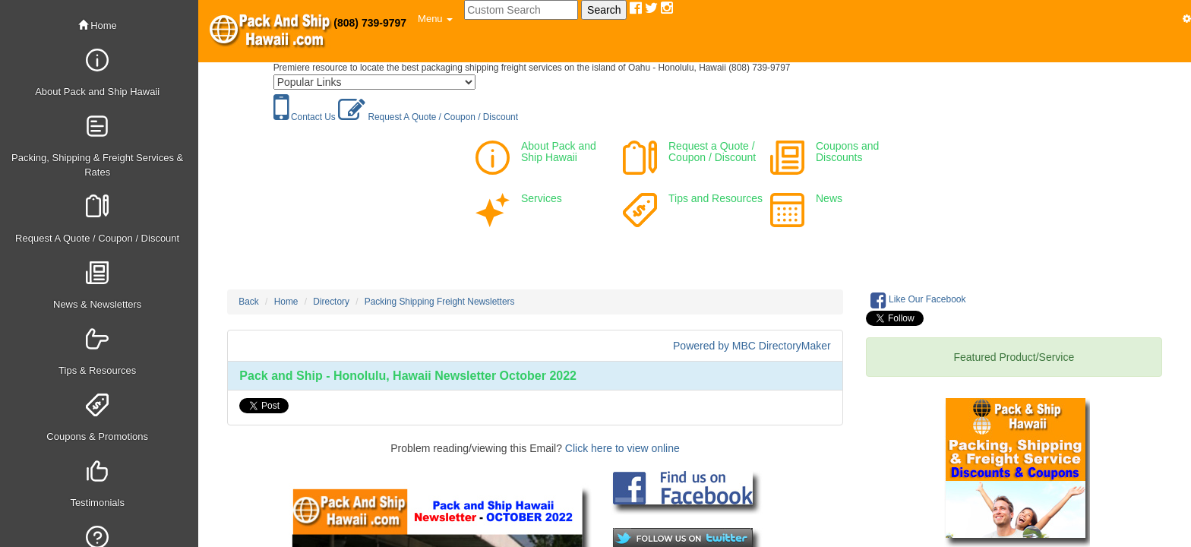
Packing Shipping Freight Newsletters (440, 301)
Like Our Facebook (918, 300)
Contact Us (304, 117)
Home (97, 25)
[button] (435, 19)
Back (248, 301)
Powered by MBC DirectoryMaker (752, 346)
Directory (331, 301)
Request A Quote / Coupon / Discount (428, 117)
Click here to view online (622, 448)
